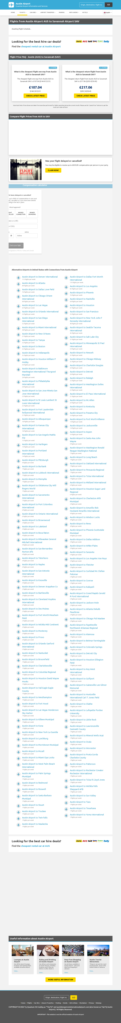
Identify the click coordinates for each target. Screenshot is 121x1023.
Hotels (85, 13)
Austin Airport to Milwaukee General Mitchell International (40, 542)
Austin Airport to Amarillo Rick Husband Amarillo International (88, 511)
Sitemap (99, 1003)
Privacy (91, 1003)
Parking (61, 13)
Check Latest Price (35, 96)
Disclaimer (83, 1003)
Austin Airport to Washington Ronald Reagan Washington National (88, 451)
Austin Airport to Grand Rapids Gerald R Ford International (88, 596)
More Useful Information (60, 980)
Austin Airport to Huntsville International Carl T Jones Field (88, 698)
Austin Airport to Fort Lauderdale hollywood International (40, 413)
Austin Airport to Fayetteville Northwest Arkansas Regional (88, 628)
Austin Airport (32, 5)
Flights (22, 13)
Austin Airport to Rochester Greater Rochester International (88, 774)
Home (13, 13)
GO (108, 5)
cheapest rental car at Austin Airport (41, 47)
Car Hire (33, 13)
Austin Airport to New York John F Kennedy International (88, 321)
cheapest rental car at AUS (35, 846)
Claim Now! (53, 171)
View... (16, 971)
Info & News (73, 13)
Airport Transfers (47, 13)
